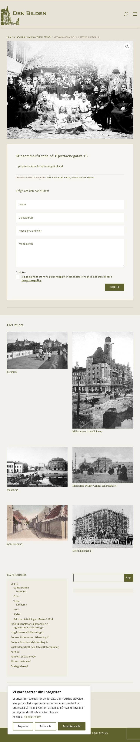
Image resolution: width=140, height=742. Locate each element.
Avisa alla (46, 726)
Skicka (114, 287)
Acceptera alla (72, 726)
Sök (128, 578)
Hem (9, 37)
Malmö (31, 37)
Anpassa (23, 726)
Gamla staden (44, 37)
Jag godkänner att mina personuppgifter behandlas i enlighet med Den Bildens (67, 278)
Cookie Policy (32, 717)
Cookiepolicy (100, 733)
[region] (49, 710)
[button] (127, 46)
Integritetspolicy (31, 280)
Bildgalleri (19, 37)
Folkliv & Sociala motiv (58, 177)
